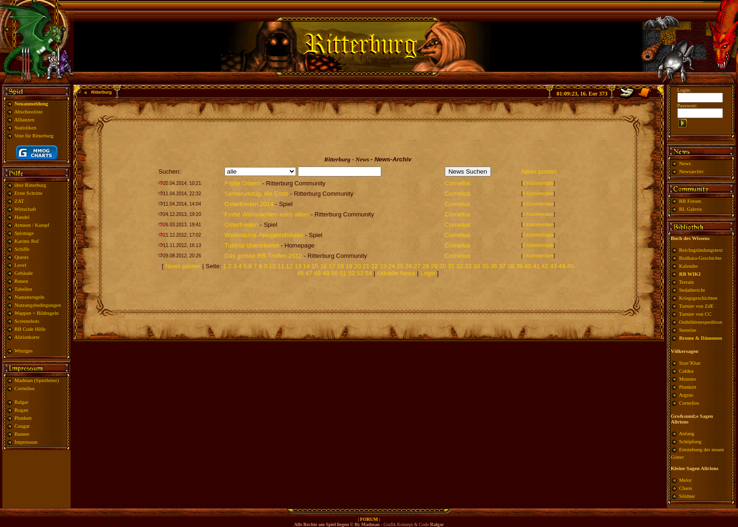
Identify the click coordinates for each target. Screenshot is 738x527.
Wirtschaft (25, 209)
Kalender (688, 266)
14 (306, 266)
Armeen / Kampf (31, 225)
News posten (539, 171)
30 (442, 266)
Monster (688, 379)
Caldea (686, 371)
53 (360, 273)
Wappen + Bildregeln (37, 313)
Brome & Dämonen (700, 338)
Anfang (686, 433)
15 (315, 266)
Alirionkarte (27, 337)
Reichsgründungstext (701, 250)
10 (272, 266)
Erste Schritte (29, 193)
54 (368, 273)
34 (476, 266)
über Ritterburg (30, 185)
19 (348, 266)
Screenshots (27, 321)
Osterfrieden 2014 (249, 204)
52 (351, 273)
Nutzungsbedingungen (38, 305)
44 (562, 266)
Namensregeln (30, 297)
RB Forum (690, 201)
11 (281, 266)
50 (334, 273)
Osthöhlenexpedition (700, 322)
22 (374, 266)
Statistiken (25, 127)
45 (570, 266)
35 (485, 266)
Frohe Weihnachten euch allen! (267, 214)
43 (553, 266)
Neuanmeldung (31, 103)
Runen (21, 281)
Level (20, 265)
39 (519, 266)
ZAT (19, 201)
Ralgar (21, 402)
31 (451, 266)
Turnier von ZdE (696, 306)
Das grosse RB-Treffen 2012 (263, 255)
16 (323, 266)
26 (408, 266)
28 (425, 266)
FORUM (369, 519)
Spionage (24, 233)
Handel (22, 217)
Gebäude (24, 273)
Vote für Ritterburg (34, 135)
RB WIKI (690, 274)
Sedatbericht (692, 290)
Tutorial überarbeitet (252, 245)
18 (340, 266)
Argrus (686, 395)
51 (342, 273)
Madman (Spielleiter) (37, 380)
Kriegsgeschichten (698, 298)
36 (493, 266)
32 (459, 266)
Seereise (688, 330)
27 (417, 266)
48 (317, 273)
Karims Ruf (27, 241)
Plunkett (23, 418)
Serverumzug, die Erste (257, 193)
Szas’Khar (690, 363)
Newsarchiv (691, 171)
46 (300, 273)
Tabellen (23, 289)
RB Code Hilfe (30, 329)
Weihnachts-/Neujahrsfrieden (264, 235)
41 (536, 266)
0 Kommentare (538, 183)
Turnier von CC (695, 314)
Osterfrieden (241, 224)
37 (502, 266)
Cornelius (25, 388)
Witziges (24, 350)
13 (298, 266)
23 (383, 266)
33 (468, 266)
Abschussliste (28, 111)
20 (357, 266)
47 (308, 273)
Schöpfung (690, 441)
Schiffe (22, 249)
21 (365, 266)
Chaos (685, 488)
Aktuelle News (396, 273)
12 (289, 266)
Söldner (687, 496)
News (685, 163)
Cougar (22, 426)
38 (510, 266)
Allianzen (24, 119)
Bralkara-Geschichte (700, 258)
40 (527, 266)
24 (391, 266)
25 (400, 266)
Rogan (21, 410)
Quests (22, 257)
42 (544, 266)
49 (325, 273)
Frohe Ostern (243, 183)
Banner (22, 434)
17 (332, 266)
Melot (685, 480)
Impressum (26, 442)
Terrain (686, 282)
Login (428, 273)
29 (434, 266)
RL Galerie (690, 209)
